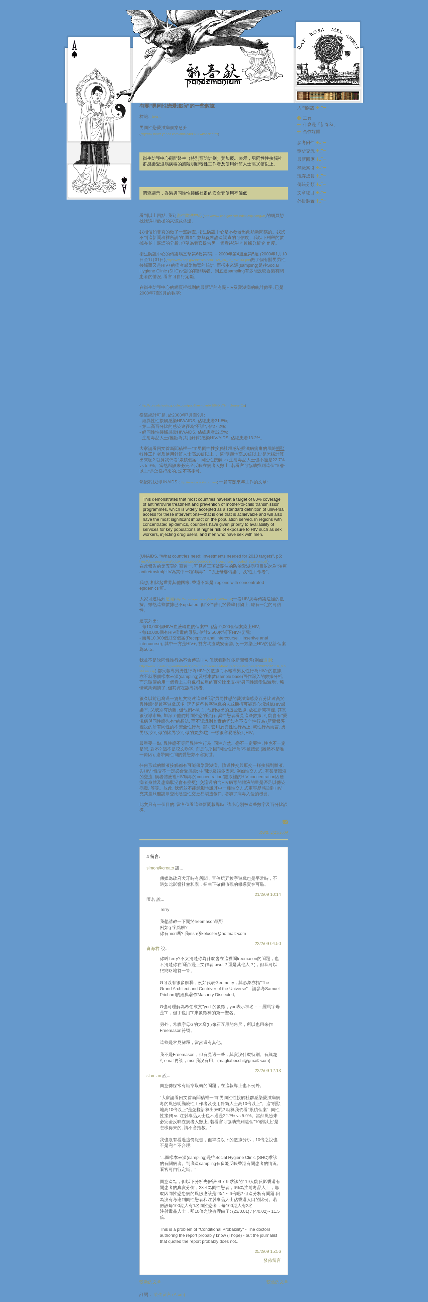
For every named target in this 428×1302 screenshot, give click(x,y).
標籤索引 (311, 167)
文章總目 (311, 192)
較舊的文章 (277, 1281)
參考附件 (311, 142)
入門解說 (311, 107)
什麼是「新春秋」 (320, 124)
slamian (153, 1075)
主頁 (307, 117)
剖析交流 (311, 150)
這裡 (170, 598)
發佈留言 (272, 1260)
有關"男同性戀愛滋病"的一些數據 (177, 106)
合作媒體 (311, 131)
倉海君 (152, 948)
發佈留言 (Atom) (169, 1294)
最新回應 (311, 159)
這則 (267, 660)
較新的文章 (150, 1281)
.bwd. (155, 116)
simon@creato (160, 867)
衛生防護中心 (190, 215)
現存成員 (311, 176)
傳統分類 (311, 184)
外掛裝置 (311, 201)
